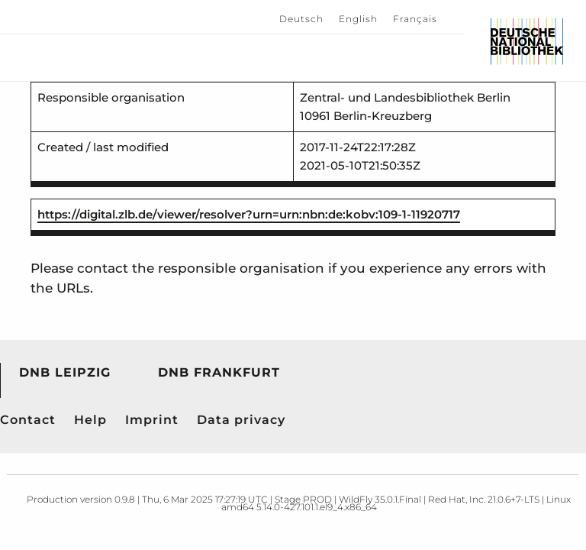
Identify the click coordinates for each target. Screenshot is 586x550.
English (358, 18)
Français (415, 18)
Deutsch (301, 18)
